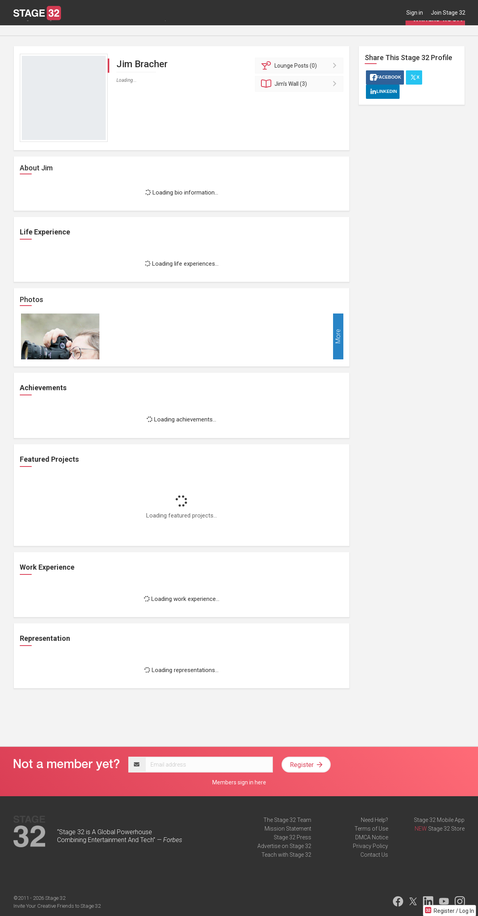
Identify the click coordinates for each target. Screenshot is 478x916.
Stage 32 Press (292, 837)
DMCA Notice (371, 837)
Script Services (173, 30)
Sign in (414, 12)
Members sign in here (239, 782)
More (338, 336)
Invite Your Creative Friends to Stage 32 (57, 906)
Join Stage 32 (448, 12)
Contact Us (374, 855)
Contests (212, 30)
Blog (46, 30)
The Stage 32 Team (287, 820)
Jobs (67, 30)
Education (95, 30)
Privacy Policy (370, 846)
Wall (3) (300, 84)
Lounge (22, 30)
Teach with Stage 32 (286, 855)
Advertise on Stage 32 (284, 846)
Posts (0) (300, 65)
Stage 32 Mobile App (439, 820)
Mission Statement (288, 828)
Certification (131, 30)
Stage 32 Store (446, 828)
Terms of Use (371, 828)
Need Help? (374, 820)
